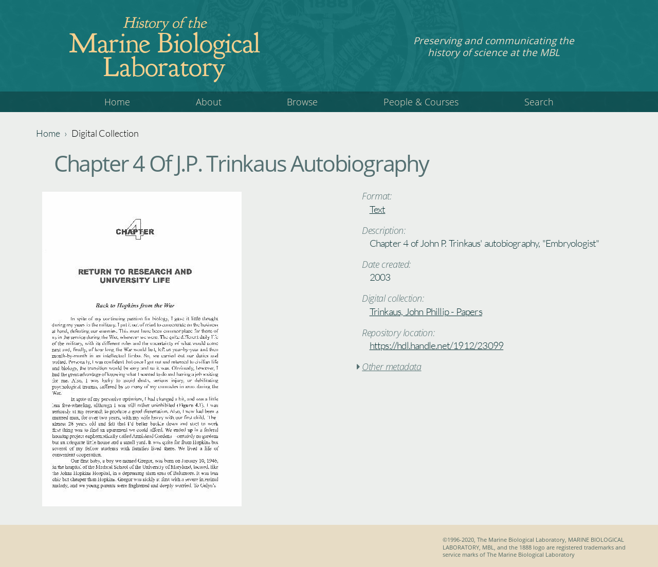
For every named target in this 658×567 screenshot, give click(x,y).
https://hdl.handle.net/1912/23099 (437, 345)
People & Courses (421, 102)
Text (378, 209)
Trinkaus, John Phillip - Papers (426, 311)
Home (117, 102)
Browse (302, 102)
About (209, 102)
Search (539, 102)
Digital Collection (105, 133)
